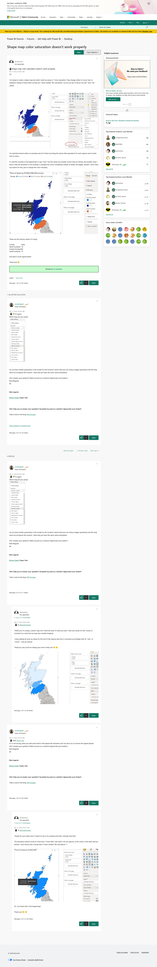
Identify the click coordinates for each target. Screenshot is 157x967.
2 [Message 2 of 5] (15, 798)
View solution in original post (19, 426)
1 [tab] (123, 104)
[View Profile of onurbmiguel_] (19, 304)
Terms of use (134, 952)
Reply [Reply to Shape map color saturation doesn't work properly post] (94, 283)
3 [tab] (126, 104)
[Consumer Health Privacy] (35, 960)
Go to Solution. (56, 269)
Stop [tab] (130, 104)
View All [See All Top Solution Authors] (109, 169)
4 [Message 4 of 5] (15, 433)
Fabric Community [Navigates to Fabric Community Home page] (30, 17)
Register (122, 22)
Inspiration (52, 17)
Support (98, 17)
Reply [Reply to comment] (94, 438)
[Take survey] (113, 99)
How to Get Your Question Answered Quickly (122, 120)
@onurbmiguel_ (25, 625)
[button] (79, 52)
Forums (43, 17)
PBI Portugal (31, 414)
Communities (71, 17)
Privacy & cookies (122, 952)
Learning (89, 17)
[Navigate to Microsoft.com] (13, 17)
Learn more (11, 10)
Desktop (68, 38)
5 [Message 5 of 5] (20, 710)
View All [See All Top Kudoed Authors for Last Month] (109, 214)
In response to (22, 617)
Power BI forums (15, 38)
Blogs (81, 17)
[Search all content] (123, 27)
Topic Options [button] (92, 52)
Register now (147, 31)
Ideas (61, 17)
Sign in (131, 22)
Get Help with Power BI (49, 38)
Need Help (19, 278)
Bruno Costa (13, 398)
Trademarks (145, 952)
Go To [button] (145, 22)
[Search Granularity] (88, 27)
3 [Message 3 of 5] (20, 919)
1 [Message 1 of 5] (15, 283)
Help (137, 22)
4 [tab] (127, 104)
